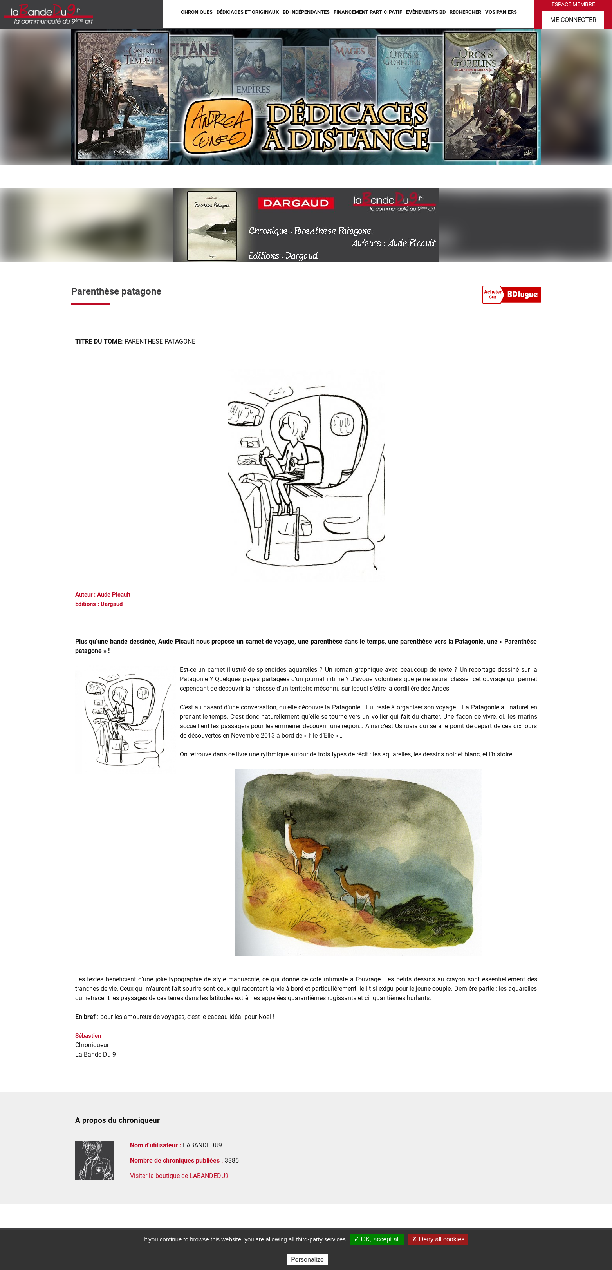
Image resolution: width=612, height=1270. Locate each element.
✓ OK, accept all (377, 1239)
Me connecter (573, 20)
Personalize (307, 1259)
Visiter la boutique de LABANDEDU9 (179, 1176)
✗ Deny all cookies (438, 1239)
